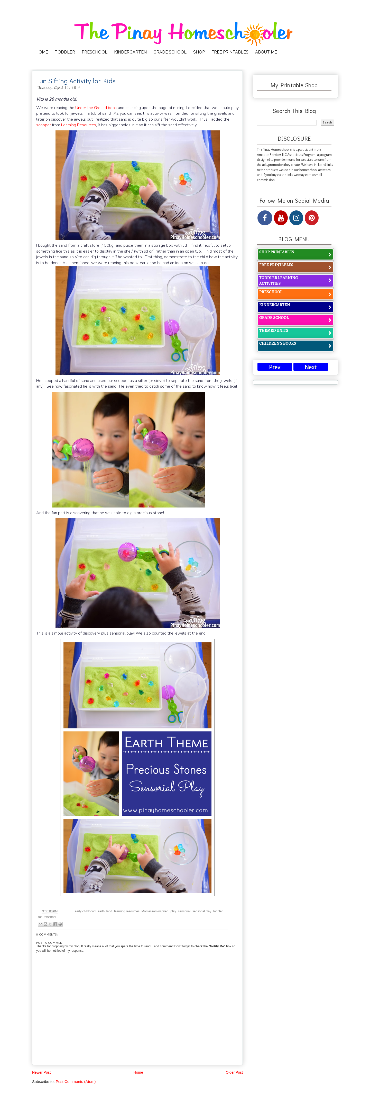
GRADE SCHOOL (170, 52)
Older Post (234, 1072)
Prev (274, 367)
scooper (43, 125)
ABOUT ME (266, 52)
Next (311, 367)
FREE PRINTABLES (229, 52)
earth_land (105, 911)
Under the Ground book (96, 108)
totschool (50, 917)
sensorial (184, 911)
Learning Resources (78, 125)
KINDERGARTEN (130, 52)
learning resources (127, 911)
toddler (218, 911)
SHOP (199, 52)
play (173, 911)
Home (138, 1072)
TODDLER (65, 52)
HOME (41, 52)
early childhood (85, 911)
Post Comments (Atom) (76, 1081)
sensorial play (201, 911)
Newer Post (41, 1072)
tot (40, 917)
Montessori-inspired (155, 911)
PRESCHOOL (94, 52)
